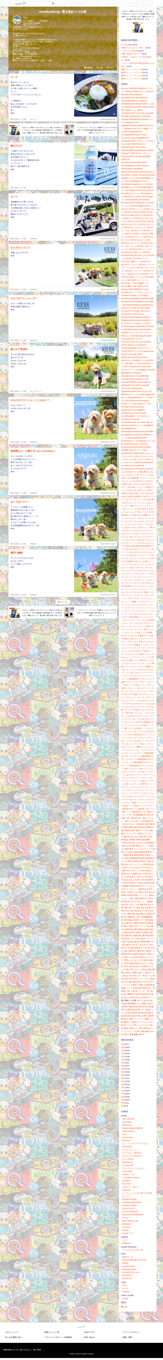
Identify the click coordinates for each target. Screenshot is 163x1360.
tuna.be (81, 1326)
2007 (123, 1103)
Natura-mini (127, 1125)
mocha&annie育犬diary (131, 1202)
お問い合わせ (89, 1337)
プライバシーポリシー (53, 1337)
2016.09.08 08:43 (108, 119)
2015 (123, 1078)
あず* (124, 1134)
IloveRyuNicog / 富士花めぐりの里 (62, 11)
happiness (126, 1243)
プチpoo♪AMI (127, 1165)
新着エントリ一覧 (51, 1332)
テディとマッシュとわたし (133, 1168)
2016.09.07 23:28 (108, 544)
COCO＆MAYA (128, 1131)
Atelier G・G (127, 1257)
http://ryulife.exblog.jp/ (31, 23)
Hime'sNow (126, 1147)
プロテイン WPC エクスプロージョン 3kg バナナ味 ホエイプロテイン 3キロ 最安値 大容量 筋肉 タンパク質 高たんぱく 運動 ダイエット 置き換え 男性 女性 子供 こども (42, 130)
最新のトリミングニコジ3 (132, 75)
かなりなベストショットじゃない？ (30, 400)
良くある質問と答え (13, 1337)
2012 (123, 1087)
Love (100, 68)
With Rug (126, 1140)
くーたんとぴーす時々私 (132, 1250)
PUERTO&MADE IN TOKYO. (134, 1260)
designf (125, 1263)
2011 (123, 1090)
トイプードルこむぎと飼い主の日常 (137, 1193)
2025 (123, 1047)
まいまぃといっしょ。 (131, 1150)
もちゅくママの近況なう (132, 1156)
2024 (123, 1050)
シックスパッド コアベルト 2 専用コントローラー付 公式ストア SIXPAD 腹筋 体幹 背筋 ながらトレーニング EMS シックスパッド (96, 130)
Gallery (88, 68)
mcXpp (125, 1298)
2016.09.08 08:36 (108, 340)
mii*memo (126, 1181)
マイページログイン (131, 1332)
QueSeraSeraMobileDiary (133, 1215)
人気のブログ (89, 1332)
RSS (124, 1307)
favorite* (125, 1230)
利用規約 (68, 1337)
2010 (123, 1094)
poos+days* (127, 1122)
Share (110, 68)
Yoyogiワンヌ (127, 1233)
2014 (123, 1081)
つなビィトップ (11, 1332)
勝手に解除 (17, 552)
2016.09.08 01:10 (108, 391)
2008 (123, 1100)
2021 (123, 1060)
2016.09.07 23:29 (108, 493)
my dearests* (127, 1137)
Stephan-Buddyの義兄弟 (132, 1128)
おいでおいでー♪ (20, 502)
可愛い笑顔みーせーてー (131, 54)
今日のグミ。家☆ (129, 1187)
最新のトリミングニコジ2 (132, 79)
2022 (123, 1056)
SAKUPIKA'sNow (129, 1199)
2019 (123, 1066)
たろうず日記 (127, 1159)
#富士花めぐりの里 (18, 119)
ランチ (14, 77)
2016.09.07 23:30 (108, 442)
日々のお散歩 (126, 45)
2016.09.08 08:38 (108, 238)
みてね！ (126, 1218)
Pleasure (125, 1292)
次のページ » (62, 602)
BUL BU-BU (127, 1278)
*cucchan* (126, 1227)
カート (14, 196)
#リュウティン (36, 391)
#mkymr (33, 238)
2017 (123, 1072)
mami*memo (127, 1171)
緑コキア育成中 (19, 349)
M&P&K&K (126, 1224)
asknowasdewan (129, 1269)
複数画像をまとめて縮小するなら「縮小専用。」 (24, 1350)
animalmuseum (128, 1266)
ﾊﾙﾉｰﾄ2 (125, 1288)
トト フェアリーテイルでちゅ (135, 1143)
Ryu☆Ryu (126, 1184)
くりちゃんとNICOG (129, 51)
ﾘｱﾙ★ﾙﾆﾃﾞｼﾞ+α (128, 1174)
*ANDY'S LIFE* (128, 1208)
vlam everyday (128, 1119)
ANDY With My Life (130, 1221)
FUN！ (125, 1285)
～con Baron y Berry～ (131, 1177)
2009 (123, 1097)
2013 (123, 1084)
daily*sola (126, 1190)
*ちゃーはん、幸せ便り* (132, 1153)
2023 (123, 1053)
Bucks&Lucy (127, 1162)
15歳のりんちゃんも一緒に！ (133, 48)
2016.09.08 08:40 (108, 188)
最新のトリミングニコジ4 (132, 72)
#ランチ (33, 119)
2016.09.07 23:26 (108, 595)
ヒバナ (125, 1240)
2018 (123, 1069)
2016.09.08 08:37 (108, 289)
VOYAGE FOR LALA (131, 1272)
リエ (25, 17)
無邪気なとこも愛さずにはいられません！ (33, 451)
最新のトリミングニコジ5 (132, 69)
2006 (123, 1106)
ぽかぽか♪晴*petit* (129, 1211)
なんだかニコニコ (20, 247)
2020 (123, 1063)
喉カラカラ (17, 145)
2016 (123, 1075)
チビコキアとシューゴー (24, 298)
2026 (123, 1044)
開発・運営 (127, 1337)
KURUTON (126, 1275)
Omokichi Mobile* (129, 1205)
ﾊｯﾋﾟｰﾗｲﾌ (126, 1196)
